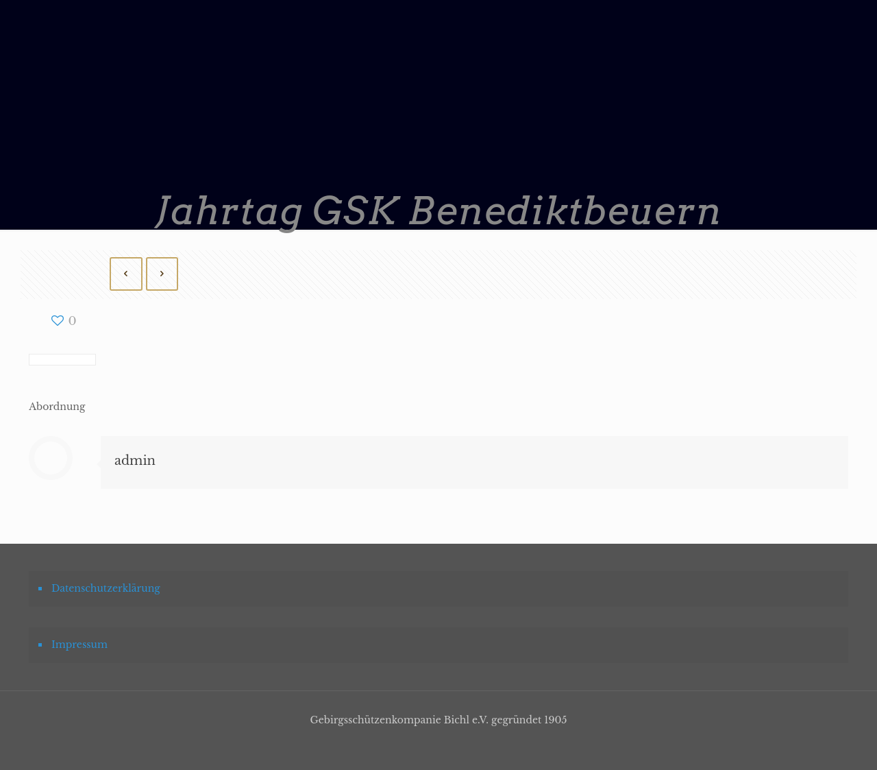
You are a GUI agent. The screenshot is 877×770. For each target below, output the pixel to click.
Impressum (79, 644)
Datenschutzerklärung (105, 588)
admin (135, 460)
